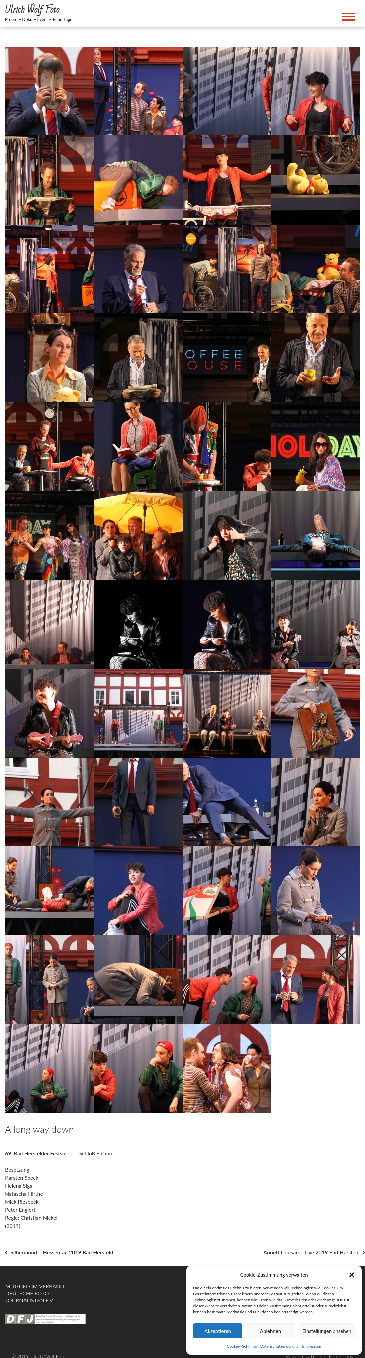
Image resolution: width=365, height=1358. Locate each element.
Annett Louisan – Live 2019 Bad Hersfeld (311, 1252)
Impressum (311, 1346)
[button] (351, 1274)
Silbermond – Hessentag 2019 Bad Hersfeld (61, 1252)
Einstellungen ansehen (326, 1331)
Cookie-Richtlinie (242, 1346)
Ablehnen (270, 1331)
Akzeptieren (217, 1331)
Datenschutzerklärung (279, 1346)
